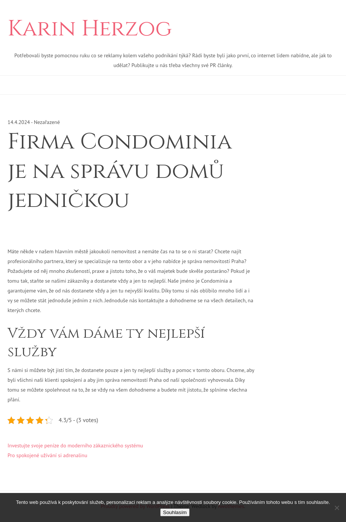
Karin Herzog (90, 29)
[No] (336, 507)
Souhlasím (175, 512)
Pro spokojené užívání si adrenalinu (47, 455)
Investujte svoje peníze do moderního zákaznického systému (75, 445)
